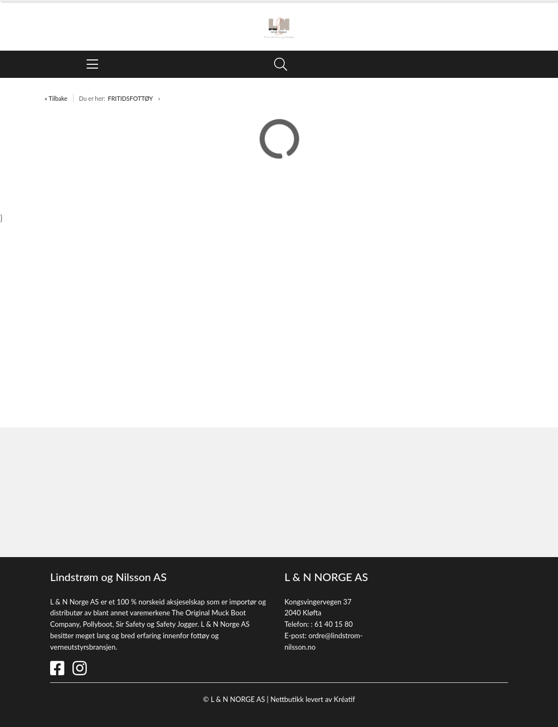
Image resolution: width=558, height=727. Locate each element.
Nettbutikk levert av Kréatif (312, 699)
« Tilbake (56, 98)
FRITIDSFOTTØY (130, 98)
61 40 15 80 (333, 624)
